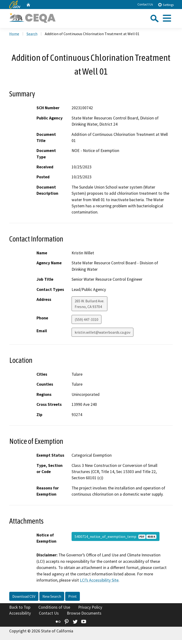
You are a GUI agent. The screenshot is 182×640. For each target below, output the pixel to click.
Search (32, 33)
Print (72, 596)
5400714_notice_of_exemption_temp (115, 536)
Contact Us (145, 4)
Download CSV (23, 596)
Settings (166, 4)
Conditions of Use (54, 607)
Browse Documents (84, 613)
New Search (51, 596)
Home (14, 33)
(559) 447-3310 (86, 319)
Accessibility (20, 613)
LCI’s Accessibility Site (99, 580)
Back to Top (19, 607)
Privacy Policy (90, 607)
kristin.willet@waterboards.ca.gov (102, 332)
